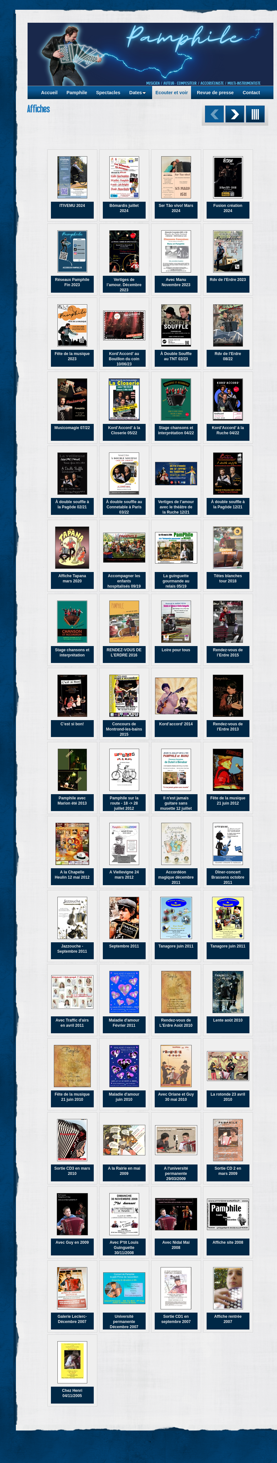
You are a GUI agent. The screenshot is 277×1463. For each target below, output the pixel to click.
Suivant (235, 114)
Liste (255, 114)
